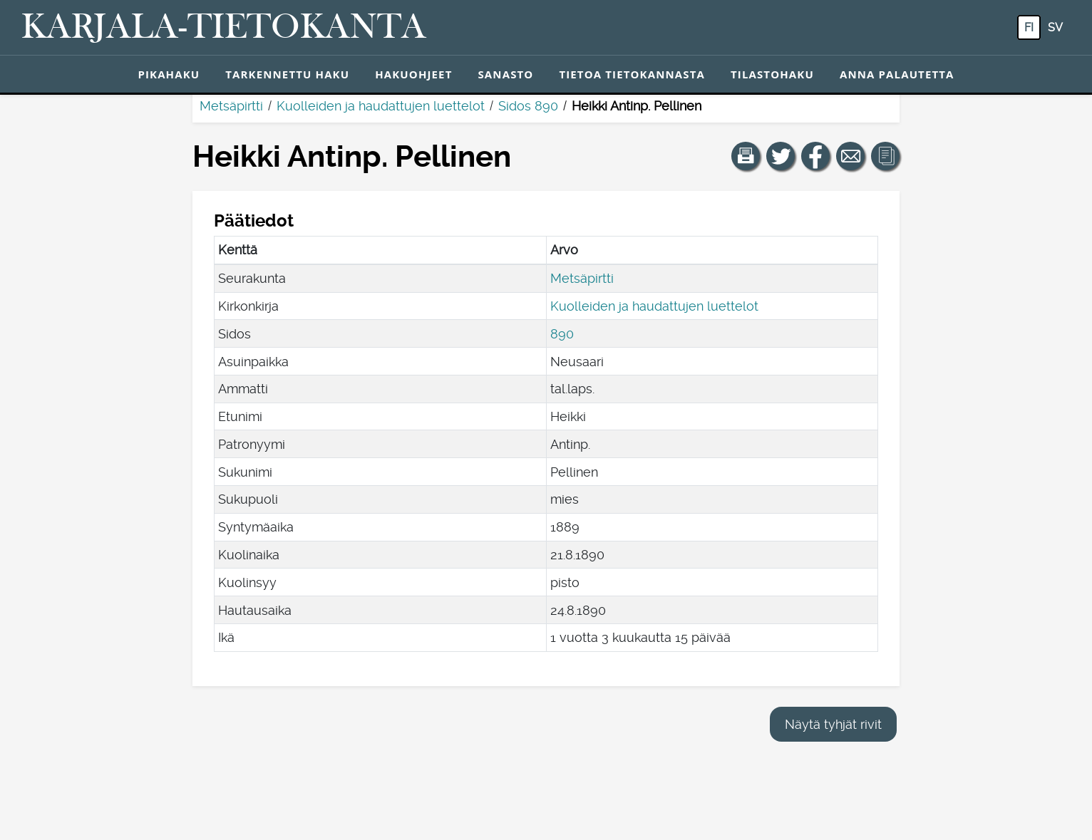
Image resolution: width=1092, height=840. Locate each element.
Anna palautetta (897, 74)
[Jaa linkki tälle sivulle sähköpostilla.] (850, 156)
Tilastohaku (772, 74)
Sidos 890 (528, 105)
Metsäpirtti (231, 105)
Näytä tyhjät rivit (833, 724)
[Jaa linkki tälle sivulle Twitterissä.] (780, 156)
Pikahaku (169, 74)
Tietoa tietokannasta (632, 74)
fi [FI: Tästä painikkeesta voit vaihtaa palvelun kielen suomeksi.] (1029, 27)
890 (562, 333)
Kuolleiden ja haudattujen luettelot (381, 105)
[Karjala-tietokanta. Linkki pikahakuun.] (224, 28)
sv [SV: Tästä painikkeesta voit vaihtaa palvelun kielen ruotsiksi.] (1055, 27)
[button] (745, 156)
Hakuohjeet (413, 74)
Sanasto (505, 74)
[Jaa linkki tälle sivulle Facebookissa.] (815, 156)
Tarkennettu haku (287, 74)
